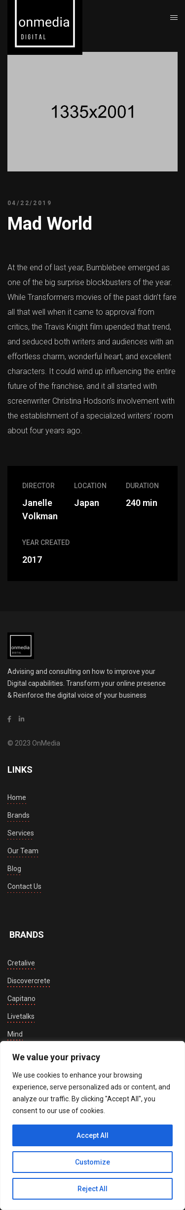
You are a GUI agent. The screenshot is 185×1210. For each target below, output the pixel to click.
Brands (18, 815)
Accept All (92, 1135)
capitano (21, 998)
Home (16, 797)
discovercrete (28, 981)
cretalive (21, 963)
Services (20, 833)
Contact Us (24, 886)
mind (15, 1034)
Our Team (22, 851)
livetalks (21, 1016)
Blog (14, 869)
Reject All (92, 1189)
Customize (92, 1162)
